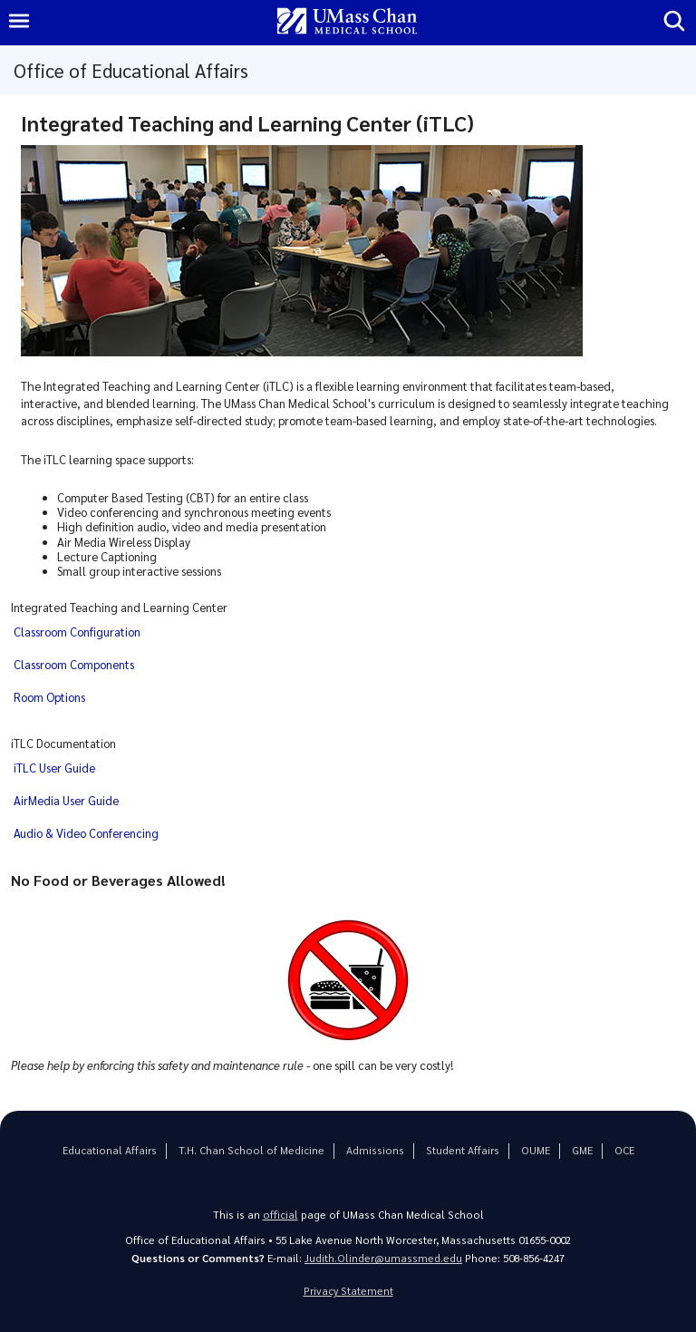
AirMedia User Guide (66, 800)
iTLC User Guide (54, 767)
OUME (535, 1150)
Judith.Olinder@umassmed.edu (383, 1258)
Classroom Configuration (77, 631)
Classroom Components (74, 664)
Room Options (49, 697)
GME (582, 1150)
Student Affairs (462, 1150)
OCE (624, 1150)
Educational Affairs (110, 1150)
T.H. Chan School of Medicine (251, 1150)
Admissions (375, 1150)
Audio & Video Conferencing (86, 833)
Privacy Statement (348, 1291)
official (280, 1214)
